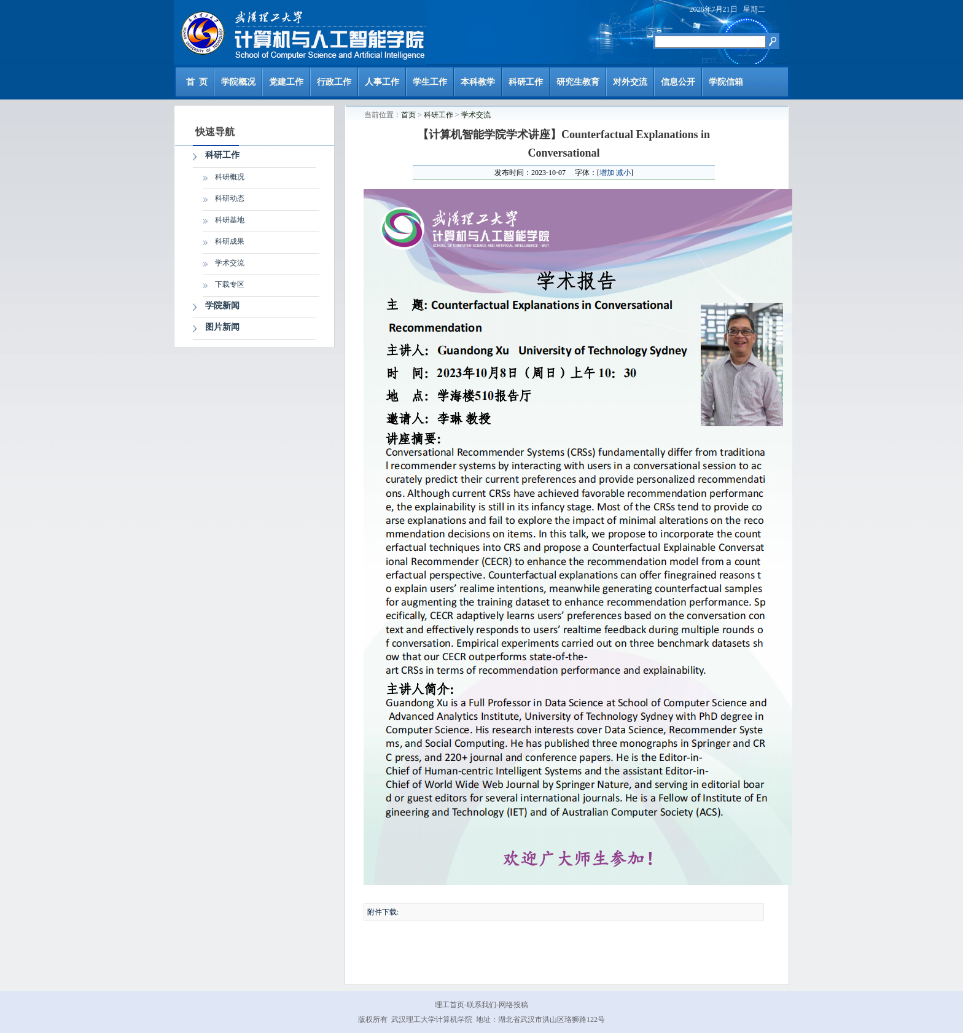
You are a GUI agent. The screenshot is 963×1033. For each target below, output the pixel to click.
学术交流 (229, 263)
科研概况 (229, 177)
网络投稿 (513, 1004)
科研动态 (229, 198)
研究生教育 (577, 82)
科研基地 (229, 220)
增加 (606, 172)
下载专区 (229, 284)
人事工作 (382, 82)
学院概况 (238, 82)
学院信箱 (726, 82)
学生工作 (430, 82)
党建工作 (286, 82)
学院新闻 (222, 305)
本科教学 (478, 82)
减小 (623, 172)
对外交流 (630, 82)
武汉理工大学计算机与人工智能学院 (300, 32)
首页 (408, 115)
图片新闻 (222, 327)
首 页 (197, 82)
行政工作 (334, 82)
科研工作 (526, 82)
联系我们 (481, 1004)
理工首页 (449, 1004)
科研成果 (229, 241)
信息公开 (678, 82)
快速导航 (215, 132)
